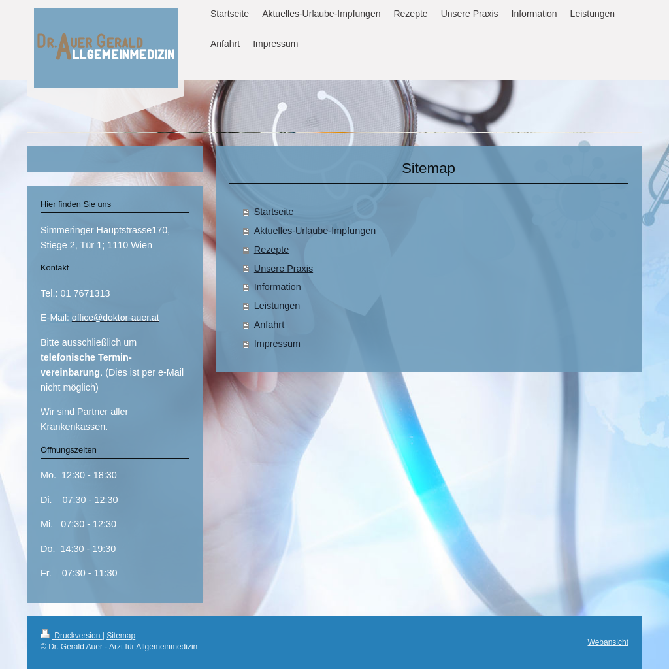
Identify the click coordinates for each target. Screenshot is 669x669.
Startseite (274, 211)
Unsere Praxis (283, 268)
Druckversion (72, 635)
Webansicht (608, 642)
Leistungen (277, 306)
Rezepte (271, 249)
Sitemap (120, 635)
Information (277, 287)
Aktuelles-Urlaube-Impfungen (315, 230)
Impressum (277, 343)
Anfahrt (269, 324)
